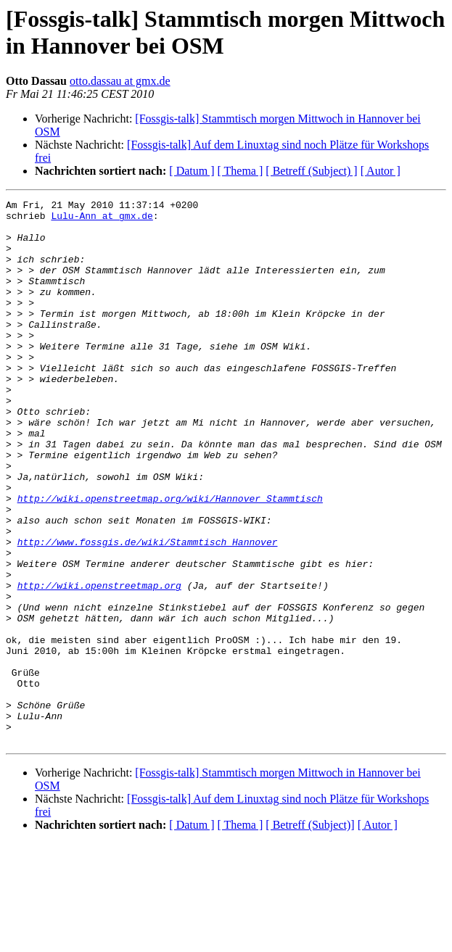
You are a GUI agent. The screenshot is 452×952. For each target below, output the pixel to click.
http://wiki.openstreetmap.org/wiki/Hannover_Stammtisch (170, 559)
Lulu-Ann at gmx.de (101, 219)
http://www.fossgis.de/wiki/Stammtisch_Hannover (147, 611)
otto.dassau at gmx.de (120, 81)
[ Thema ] (240, 171)
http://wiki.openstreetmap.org (99, 663)
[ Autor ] (380, 171)
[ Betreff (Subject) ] (311, 171)
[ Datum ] (191, 171)
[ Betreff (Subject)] (310, 933)
